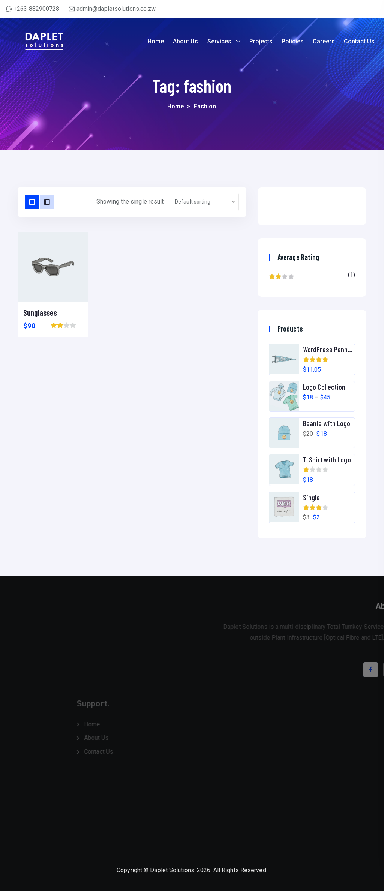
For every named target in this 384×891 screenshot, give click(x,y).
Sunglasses (40, 312)
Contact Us (359, 41)
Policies (293, 41)
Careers (324, 41)
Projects (261, 41)
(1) (312, 277)
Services (219, 41)
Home (155, 41)
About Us (185, 41)
